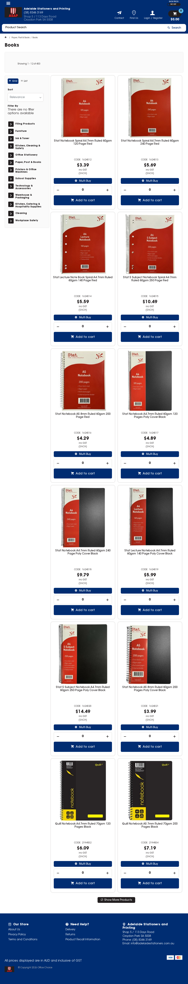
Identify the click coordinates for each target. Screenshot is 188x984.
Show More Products (118, 900)
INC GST (173, 4)
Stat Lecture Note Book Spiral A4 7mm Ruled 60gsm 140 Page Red (83, 279)
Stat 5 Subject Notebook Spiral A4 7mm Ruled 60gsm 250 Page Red (149, 279)
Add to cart (85, 200)
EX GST (168, 4)
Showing (28, 64)
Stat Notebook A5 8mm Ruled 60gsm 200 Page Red (82, 416)
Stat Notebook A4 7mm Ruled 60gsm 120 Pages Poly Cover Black (149, 416)
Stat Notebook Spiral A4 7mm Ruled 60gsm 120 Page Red (83, 142)
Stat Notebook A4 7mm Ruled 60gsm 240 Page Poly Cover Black (82, 552)
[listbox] (25, 97)
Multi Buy (84, 181)
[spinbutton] (83, 190)
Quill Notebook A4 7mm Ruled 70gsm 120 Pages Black (82, 825)
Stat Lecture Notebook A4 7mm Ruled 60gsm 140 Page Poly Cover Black (149, 552)
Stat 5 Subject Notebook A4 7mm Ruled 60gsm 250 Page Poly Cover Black (83, 689)
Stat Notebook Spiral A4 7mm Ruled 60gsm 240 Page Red (150, 142)
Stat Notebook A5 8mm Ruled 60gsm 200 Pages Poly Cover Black (149, 689)
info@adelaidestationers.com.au (152, 943)
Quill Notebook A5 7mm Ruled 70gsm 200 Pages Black (149, 825)
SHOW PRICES (173, 1)
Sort (10, 90)
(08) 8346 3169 (142, 940)
